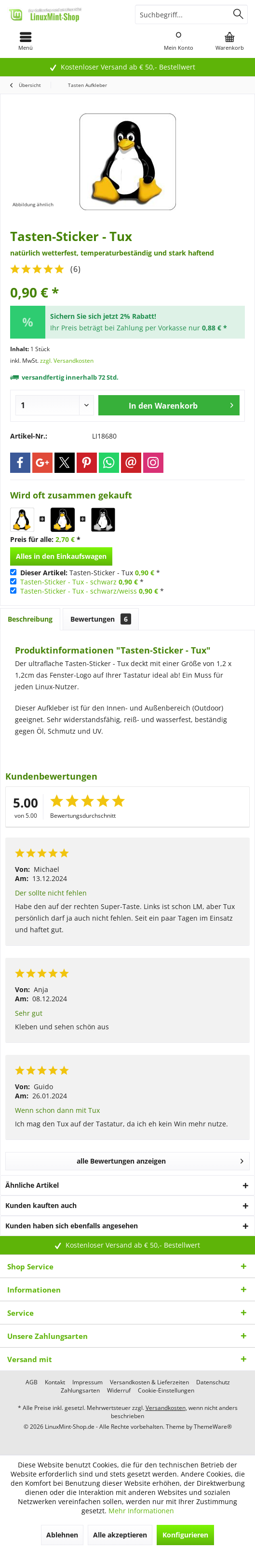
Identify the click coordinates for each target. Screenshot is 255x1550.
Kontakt (55, 1382)
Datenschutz (213, 1382)
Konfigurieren (185, 1534)
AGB (32, 1382)
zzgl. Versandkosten (67, 360)
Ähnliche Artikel (32, 1185)
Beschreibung (30, 619)
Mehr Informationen (141, 1510)
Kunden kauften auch (41, 1205)
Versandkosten (166, 1408)
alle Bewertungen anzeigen (160, 1159)
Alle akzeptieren (120, 1534)
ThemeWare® (213, 1426)
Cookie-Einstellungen (166, 1390)
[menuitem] (25, 41)
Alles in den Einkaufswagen (61, 556)
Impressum (87, 1382)
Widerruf (119, 1390)
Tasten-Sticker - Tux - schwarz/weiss (78, 591)
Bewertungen (100, 619)
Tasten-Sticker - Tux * (90, 572)
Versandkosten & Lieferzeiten (149, 1382)
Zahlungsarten (80, 1390)
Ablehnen (62, 1534)
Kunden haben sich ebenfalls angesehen (71, 1225)
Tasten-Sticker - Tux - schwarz (68, 581)
